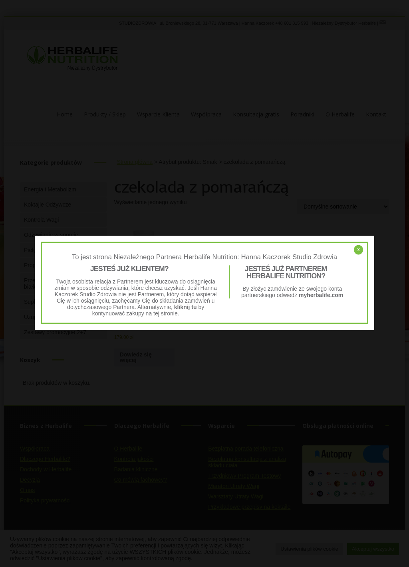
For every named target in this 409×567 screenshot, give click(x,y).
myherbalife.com (321, 295)
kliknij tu (185, 307)
